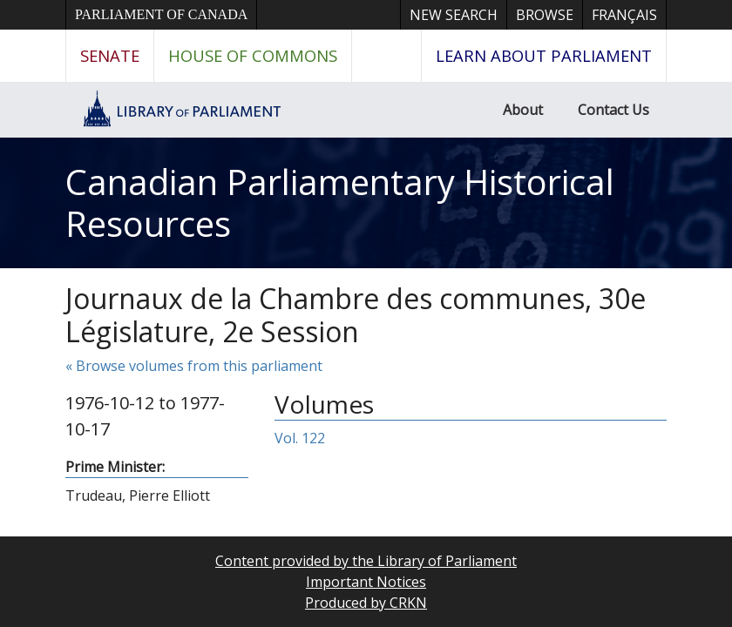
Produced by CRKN (366, 602)
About (523, 109)
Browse (544, 14)
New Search (454, 14)
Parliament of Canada (161, 14)
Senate (109, 55)
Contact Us (613, 109)
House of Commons (252, 55)
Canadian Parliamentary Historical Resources (339, 202)
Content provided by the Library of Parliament (366, 560)
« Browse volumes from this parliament (193, 365)
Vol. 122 (299, 438)
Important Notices (366, 581)
